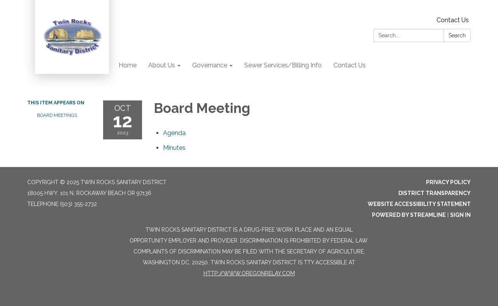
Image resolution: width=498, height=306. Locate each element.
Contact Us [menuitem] (349, 65)
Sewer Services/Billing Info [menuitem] (283, 65)
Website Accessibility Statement (419, 204)
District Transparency (434, 193)
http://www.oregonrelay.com (249, 273)
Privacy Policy (448, 182)
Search (457, 35)
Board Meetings (57, 115)
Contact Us (453, 20)
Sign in (460, 215)
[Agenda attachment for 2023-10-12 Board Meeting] (174, 133)
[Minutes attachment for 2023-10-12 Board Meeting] (174, 147)
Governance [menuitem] (209, 65)
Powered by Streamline (409, 215)
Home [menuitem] (128, 65)
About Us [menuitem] (161, 65)
